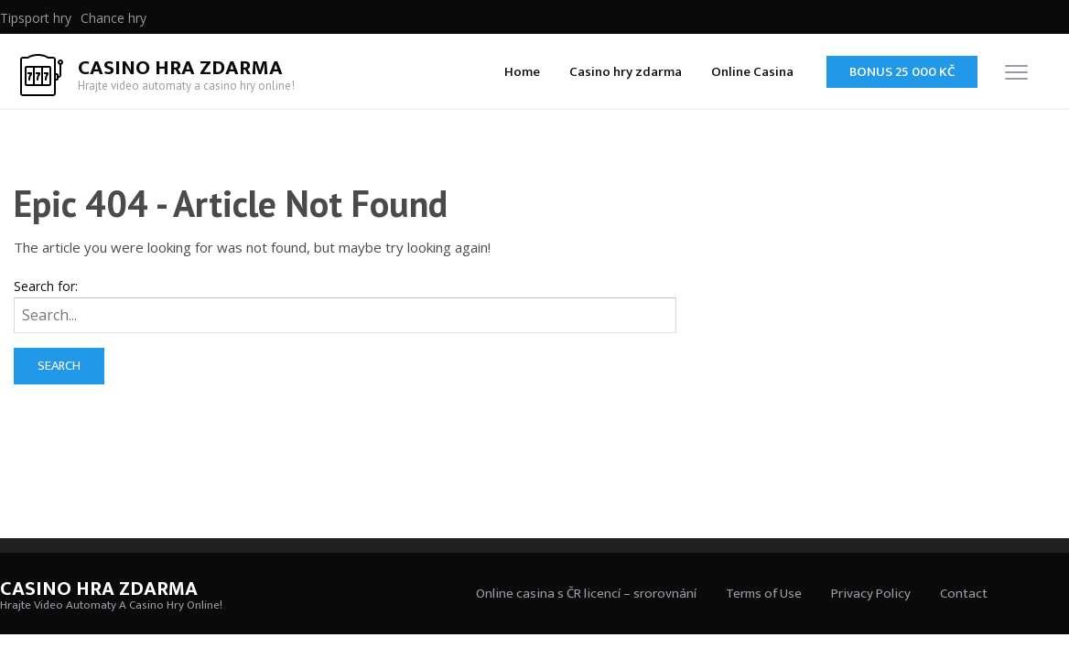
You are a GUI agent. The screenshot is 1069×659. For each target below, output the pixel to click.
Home (522, 71)
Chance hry (113, 18)
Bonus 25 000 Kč (902, 71)
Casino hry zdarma (625, 71)
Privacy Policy (871, 593)
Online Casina (752, 71)
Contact (964, 593)
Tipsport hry (35, 18)
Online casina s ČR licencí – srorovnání (586, 593)
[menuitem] (35, 18)
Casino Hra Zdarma (180, 67)
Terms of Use (764, 593)
